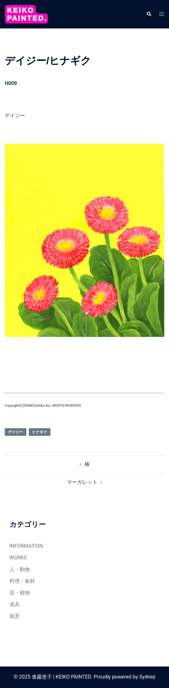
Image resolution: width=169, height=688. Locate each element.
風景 (15, 616)
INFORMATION (26, 546)
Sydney (147, 677)
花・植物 (20, 593)
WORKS (18, 558)
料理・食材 (22, 581)
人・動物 (20, 569)
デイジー (15, 432)
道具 (15, 604)
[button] (148, 14)
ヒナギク (39, 432)
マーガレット (82, 482)
